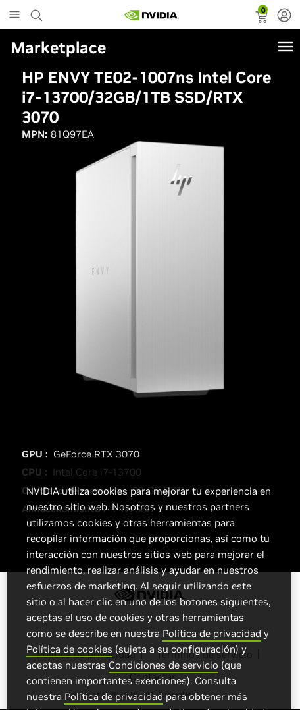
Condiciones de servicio (163, 680)
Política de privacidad (211, 648)
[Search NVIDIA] (38, 11)
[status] (263, 18)
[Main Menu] (14, 16)
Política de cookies (69, 664)
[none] (284, 16)
